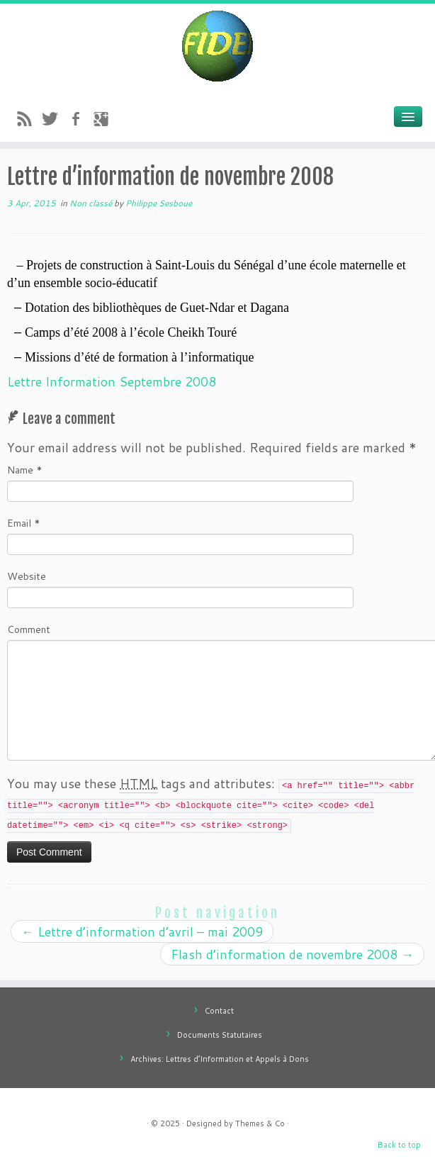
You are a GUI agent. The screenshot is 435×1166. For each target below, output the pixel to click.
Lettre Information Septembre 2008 (111, 381)
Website (26, 576)
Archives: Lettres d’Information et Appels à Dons (219, 1059)
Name (25, 470)
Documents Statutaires (219, 1035)
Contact (219, 1010)
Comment (28, 629)
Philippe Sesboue (158, 203)
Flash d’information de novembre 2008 (292, 954)
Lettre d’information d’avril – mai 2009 (142, 931)
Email (23, 523)
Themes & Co (260, 1123)
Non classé (91, 203)
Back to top (399, 1144)
